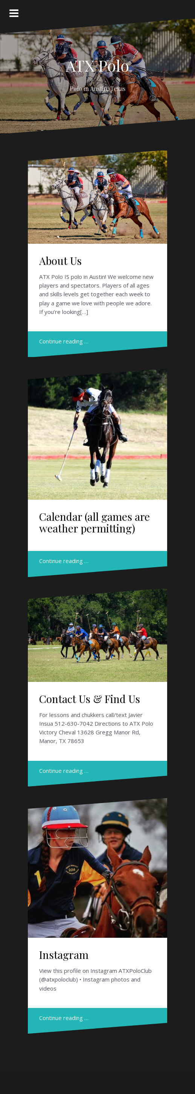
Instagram (63, 955)
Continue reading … (63, 341)
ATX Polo (97, 65)
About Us (60, 261)
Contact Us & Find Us (89, 699)
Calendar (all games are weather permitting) (94, 522)
